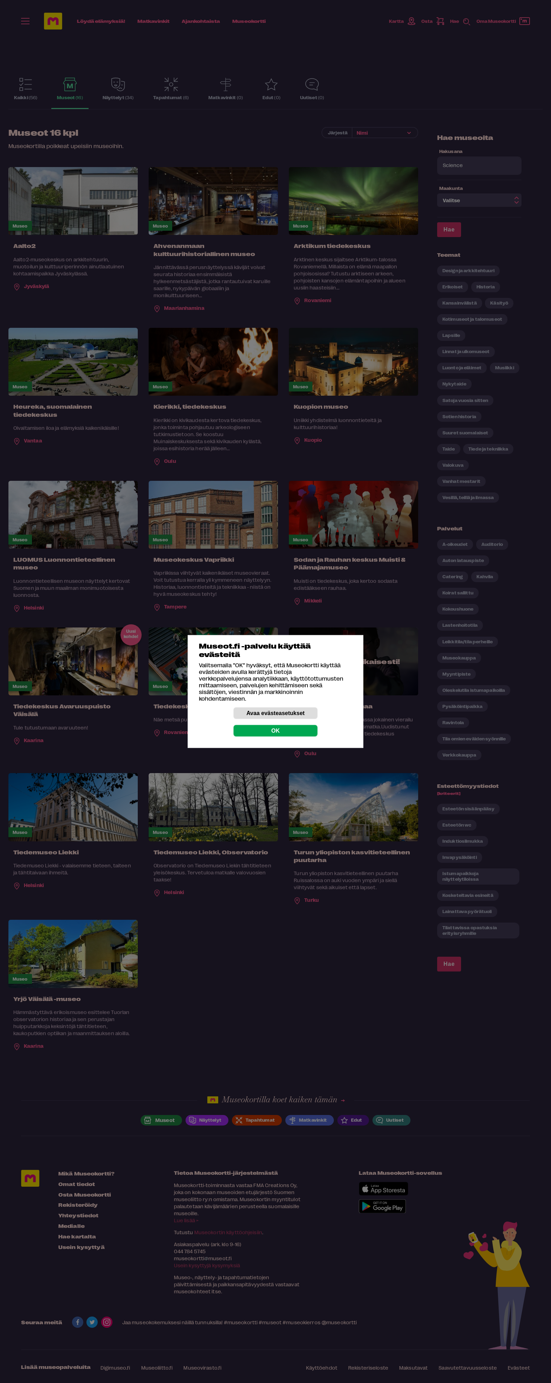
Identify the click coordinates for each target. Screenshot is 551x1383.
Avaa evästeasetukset (275, 713)
